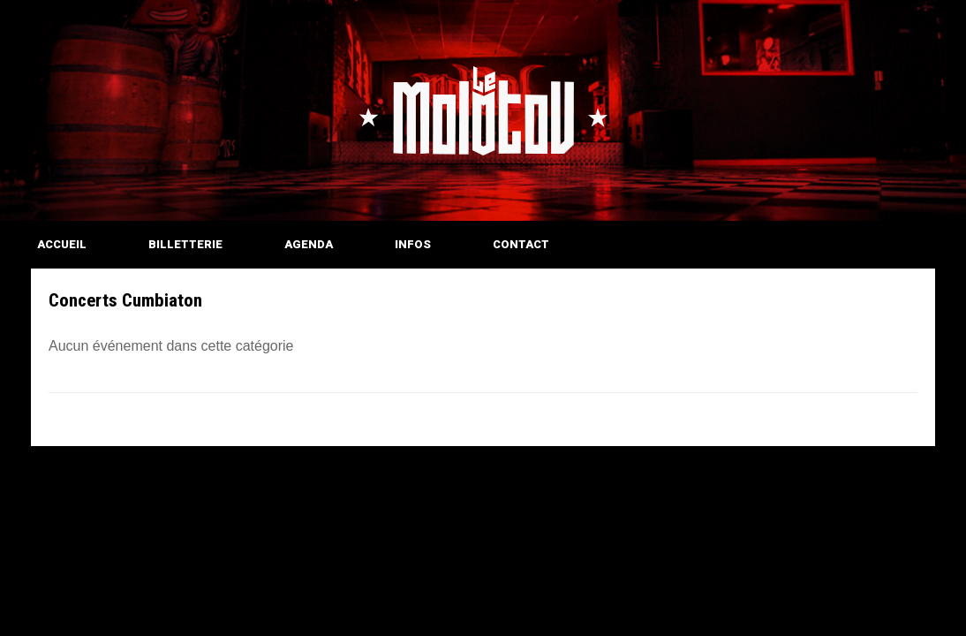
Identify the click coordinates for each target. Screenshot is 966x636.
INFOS (413, 244)
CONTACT (521, 244)
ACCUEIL (62, 244)
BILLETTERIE (185, 244)
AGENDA (308, 244)
